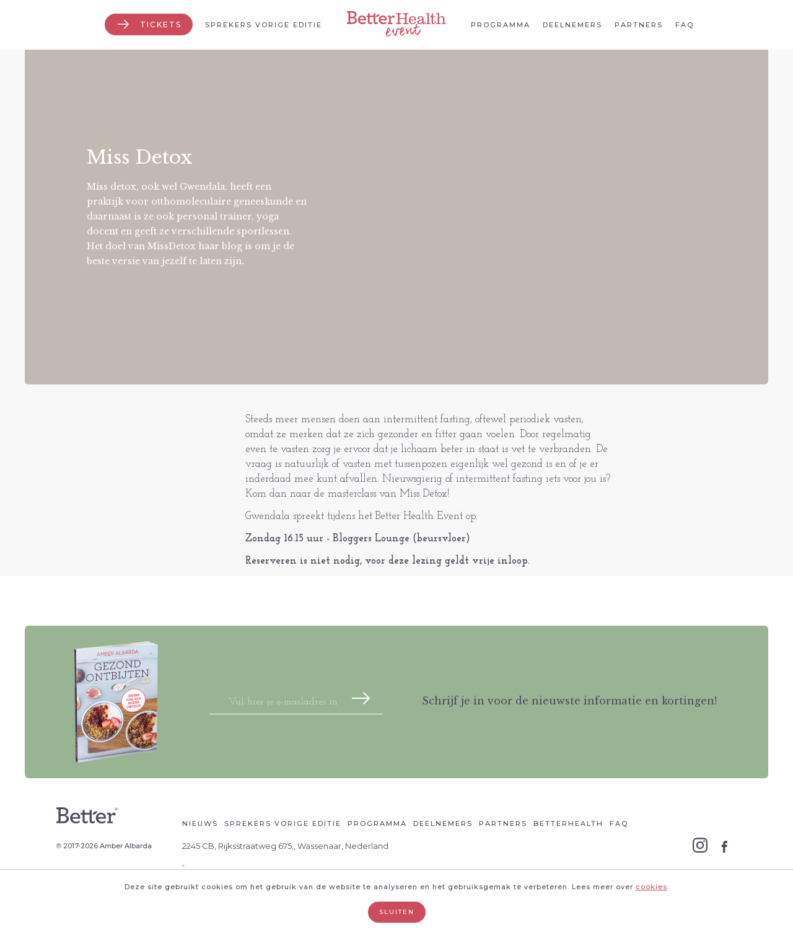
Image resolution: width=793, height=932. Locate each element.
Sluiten (396, 912)
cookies (651, 886)
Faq (684, 24)
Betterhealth (568, 823)
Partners (639, 24)
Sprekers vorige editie (263, 24)
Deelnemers (572, 24)
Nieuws (200, 823)
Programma (500, 24)
